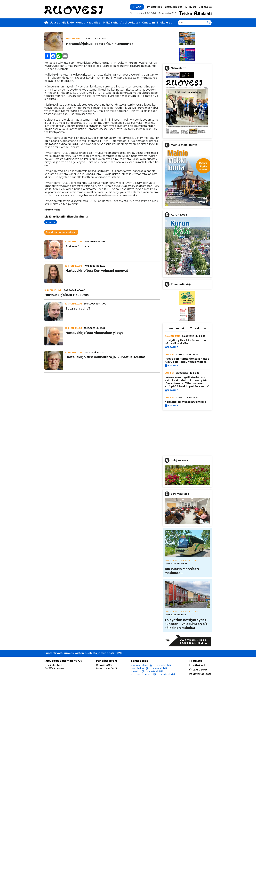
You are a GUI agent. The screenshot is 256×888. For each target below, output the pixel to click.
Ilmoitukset (154, 55)
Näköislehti (111, 71)
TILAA (137, 55)
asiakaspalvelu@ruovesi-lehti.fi (151, 869)
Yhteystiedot (173, 55)
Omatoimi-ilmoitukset (157, 71)
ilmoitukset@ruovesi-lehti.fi (149, 872)
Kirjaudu (190, 55)
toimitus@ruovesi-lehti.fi (147, 875)
